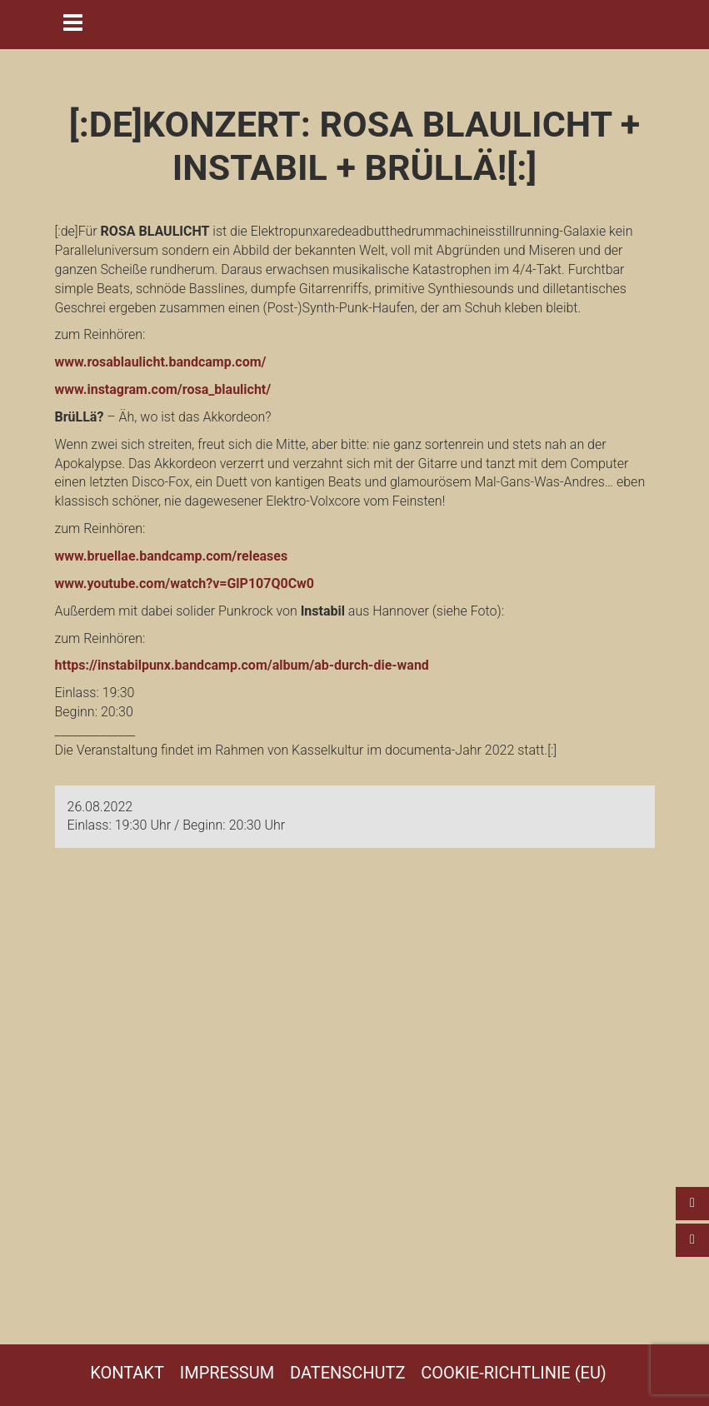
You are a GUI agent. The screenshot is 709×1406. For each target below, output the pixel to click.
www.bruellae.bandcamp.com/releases (171, 556)
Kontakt (127, 1373)
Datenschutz (347, 1373)
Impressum (227, 1373)
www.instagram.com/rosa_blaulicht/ (163, 389)
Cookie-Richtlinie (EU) (514, 1373)
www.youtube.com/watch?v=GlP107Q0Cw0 (185, 583)
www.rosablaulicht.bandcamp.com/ (161, 362)
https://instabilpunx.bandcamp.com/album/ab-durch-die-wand (242, 665)
